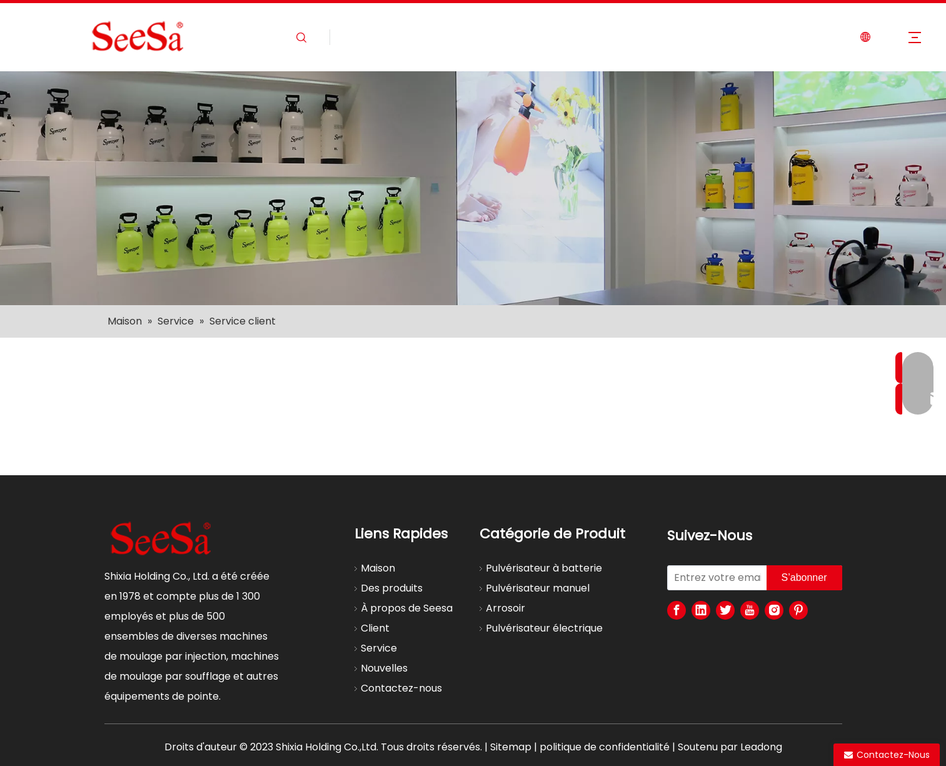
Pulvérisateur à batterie (544, 568)
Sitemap (510, 747)
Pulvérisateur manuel (538, 588)
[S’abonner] (804, 577)
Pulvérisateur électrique (544, 628)
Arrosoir (505, 608)
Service (379, 648)
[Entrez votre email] (714, 578)
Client (375, 628)
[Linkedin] (701, 610)
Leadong (761, 747)
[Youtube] (749, 610)
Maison (378, 568)
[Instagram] (774, 610)
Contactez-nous (401, 688)
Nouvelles (384, 668)
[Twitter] (725, 610)
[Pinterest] (798, 610)
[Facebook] (676, 610)
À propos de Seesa (407, 608)
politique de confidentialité (605, 747)
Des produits (392, 588)
